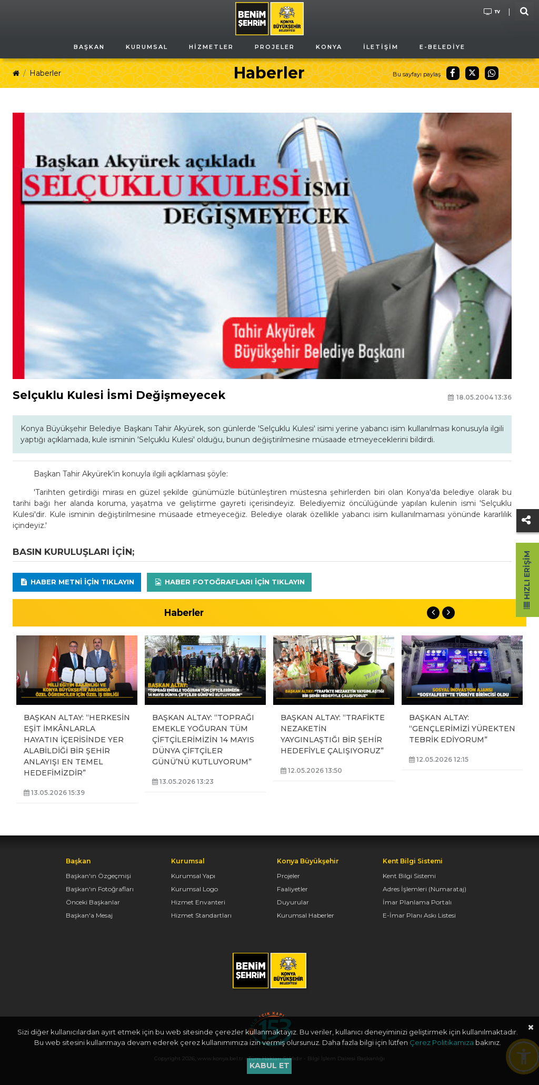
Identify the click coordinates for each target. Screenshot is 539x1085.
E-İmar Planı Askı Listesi (419, 915)
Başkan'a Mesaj (89, 915)
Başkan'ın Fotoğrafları (100, 889)
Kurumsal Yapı (193, 876)
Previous (433, 612)
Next (448, 612)
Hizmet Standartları (201, 915)
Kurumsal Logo (194, 889)
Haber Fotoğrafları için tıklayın (229, 582)
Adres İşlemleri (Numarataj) (424, 889)
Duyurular (293, 902)
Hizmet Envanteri (198, 902)
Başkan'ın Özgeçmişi (98, 876)
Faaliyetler (292, 889)
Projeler (288, 876)
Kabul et (269, 1065)
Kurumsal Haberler (305, 915)
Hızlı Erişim (527, 580)
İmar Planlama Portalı (417, 902)
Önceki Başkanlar (93, 902)
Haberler (45, 73)
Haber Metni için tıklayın (76, 582)
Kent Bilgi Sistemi (409, 876)
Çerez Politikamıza (442, 1042)
